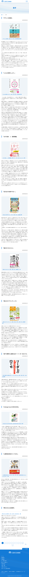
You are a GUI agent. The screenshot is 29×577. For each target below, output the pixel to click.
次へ (25, 544)
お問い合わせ (3, 566)
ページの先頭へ (25, 548)
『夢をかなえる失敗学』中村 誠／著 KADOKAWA (10, 513)
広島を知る (3, 563)
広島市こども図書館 (4, 571)
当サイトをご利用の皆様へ (5, 568)
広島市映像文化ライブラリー (20, 571)
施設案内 (2, 557)
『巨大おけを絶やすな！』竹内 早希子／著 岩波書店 (11, 214)
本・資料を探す (4, 560)
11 (12, 545)
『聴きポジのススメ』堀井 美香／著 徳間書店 (10, 269)
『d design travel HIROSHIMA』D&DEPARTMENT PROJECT (12, 423)
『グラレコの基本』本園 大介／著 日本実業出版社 (11, 38)
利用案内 (2, 559)
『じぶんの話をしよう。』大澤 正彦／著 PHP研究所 (11, 94)
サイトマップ (3, 572)
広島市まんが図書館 (11, 571)
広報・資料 (3, 565)
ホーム (3, 14)
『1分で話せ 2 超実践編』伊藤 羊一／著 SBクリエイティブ (13, 157)
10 (22, 543)
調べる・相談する (4, 562)
